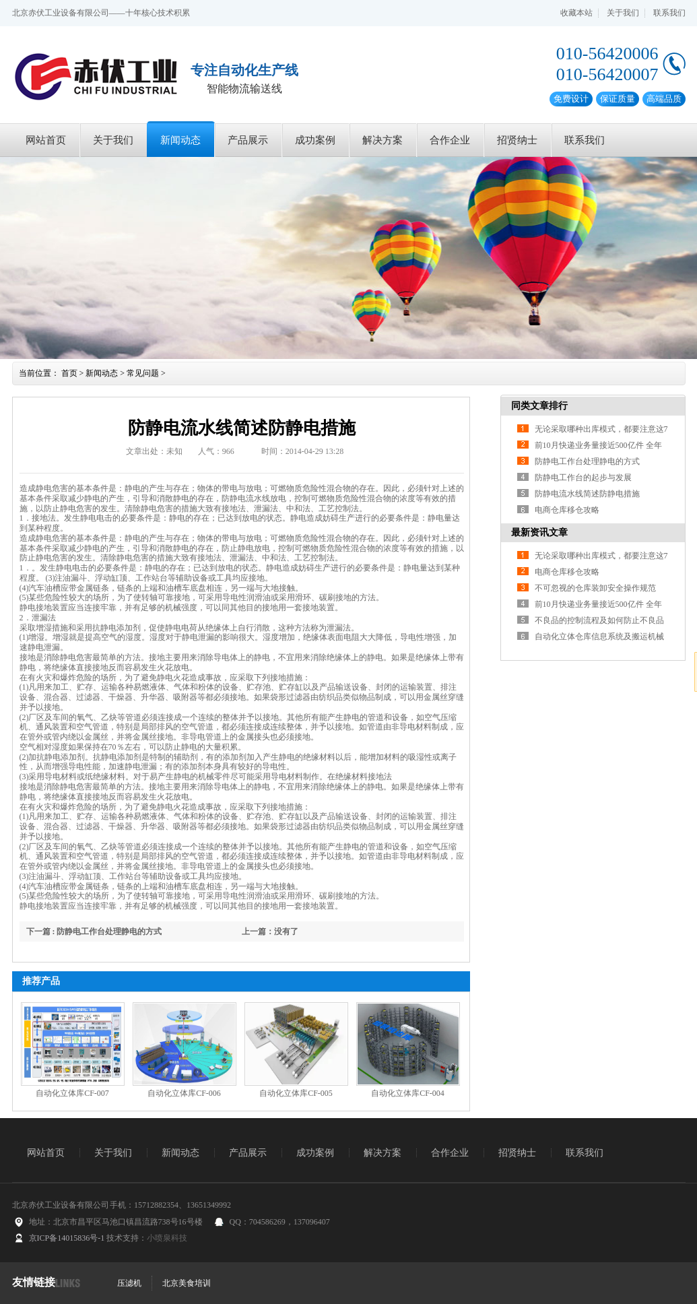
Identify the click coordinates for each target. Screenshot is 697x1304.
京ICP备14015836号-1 (67, 1238)
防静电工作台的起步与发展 (583, 477)
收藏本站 (576, 13)
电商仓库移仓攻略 (567, 510)
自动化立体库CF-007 (72, 1093)
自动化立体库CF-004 (407, 1093)
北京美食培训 (186, 1283)
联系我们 (669, 13)
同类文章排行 (539, 406)
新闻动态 (180, 140)
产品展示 (248, 140)
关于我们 (623, 13)
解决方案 (382, 140)
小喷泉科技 (167, 1238)
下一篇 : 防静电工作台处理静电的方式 (94, 931)
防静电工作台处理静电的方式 (587, 461)
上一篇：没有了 (270, 931)
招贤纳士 (517, 140)
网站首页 (46, 140)
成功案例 (315, 140)
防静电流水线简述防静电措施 (587, 493)
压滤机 (129, 1283)
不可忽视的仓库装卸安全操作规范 (595, 588)
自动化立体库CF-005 (296, 1093)
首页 (69, 373)
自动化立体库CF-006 (184, 1093)
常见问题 (143, 373)
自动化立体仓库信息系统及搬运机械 (599, 636)
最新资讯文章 (539, 532)
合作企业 (450, 140)
